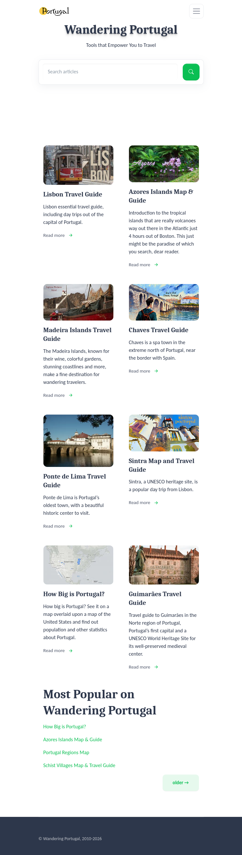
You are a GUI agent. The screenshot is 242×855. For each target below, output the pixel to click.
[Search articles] (110, 72)
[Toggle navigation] (196, 11)
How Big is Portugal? (64, 726)
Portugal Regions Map (66, 752)
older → (181, 783)
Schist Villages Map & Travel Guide (79, 765)
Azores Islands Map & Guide (72, 739)
